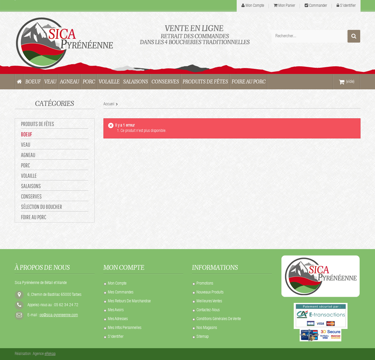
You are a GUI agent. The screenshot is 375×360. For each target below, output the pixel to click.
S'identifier (348, 6)
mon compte (255, 6)
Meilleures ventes (209, 301)
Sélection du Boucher (41, 206)
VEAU (25, 144)
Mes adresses (118, 319)
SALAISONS (31, 186)
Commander (318, 6)
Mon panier (286, 6)
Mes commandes (120, 292)
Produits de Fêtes (37, 123)
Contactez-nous (208, 310)
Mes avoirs (116, 310)
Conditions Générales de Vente (219, 319)
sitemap (203, 337)
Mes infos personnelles (124, 328)
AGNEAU (28, 154)
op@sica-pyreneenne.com (59, 315)
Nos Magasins (207, 328)
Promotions (205, 284)
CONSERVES (31, 196)
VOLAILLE (29, 175)
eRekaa (50, 354)
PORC (25, 165)
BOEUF (26, 134)
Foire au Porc (33, 217)
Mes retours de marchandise (129, 301)
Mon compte (117, 284)
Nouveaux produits (210, 292)
